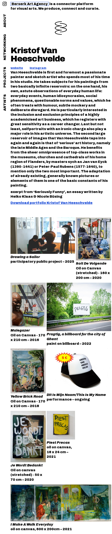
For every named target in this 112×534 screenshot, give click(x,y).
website (17, 68)
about (5, 20)
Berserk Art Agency (30, 4)
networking (5, 47)
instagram (38, 68)
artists (5, 102)
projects (5, 77)
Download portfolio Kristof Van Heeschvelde (51, 203)
